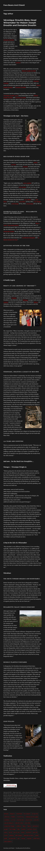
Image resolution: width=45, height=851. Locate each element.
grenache (35, 826)
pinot (23, 798)
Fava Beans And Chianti (14, 5)
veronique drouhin (32, 800)
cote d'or (36, 820)
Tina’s (37, 223)
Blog (14, 792)
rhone (6, 835)
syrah (5, 838)
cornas (13, 820)
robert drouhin (17, 800)
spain (36, 835)
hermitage (12, 829)
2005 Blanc (22, 201)
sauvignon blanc (29, 835)
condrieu (6, 820)
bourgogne (27, 813)
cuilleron (18, 826)
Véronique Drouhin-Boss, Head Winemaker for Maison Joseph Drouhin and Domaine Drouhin (19, 22)
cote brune (28, 820)
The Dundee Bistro (13, 225)
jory (13, 796)
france (29, 826)
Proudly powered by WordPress (23, 848)
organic (19, 798)
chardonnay (31, 793)
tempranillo (12, 838)
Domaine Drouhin (8, 40)
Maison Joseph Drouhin (29, 71)
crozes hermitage (9, 826)
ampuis (6, 813)
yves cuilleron (8, 841)
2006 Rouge (14, 203)
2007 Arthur (22, 187)
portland (30, 798)
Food (17, 792)
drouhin (25, 795)
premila (35, 832)
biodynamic (33, 792)
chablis (26, 793)
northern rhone (31, 829)
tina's (22, 800)
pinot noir (16, 832)
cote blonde (20, 820)
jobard (9, 796)
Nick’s (5, 225)
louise (4, 798)
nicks (16, 798)
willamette (6, 801)
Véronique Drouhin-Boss (10, 95)
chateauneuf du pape (31, 816)
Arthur (35, 162)
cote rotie (27, 823)
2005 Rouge (29, 203)
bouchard (19, 813)
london (23, 829)
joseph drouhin (17, 796)
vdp (18, 838)
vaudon (26, 800)
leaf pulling (37, 796)
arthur (23, 792)
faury (24, 826)
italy (18, 829)
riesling (11, 835)
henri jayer (30, 795)
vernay (23, 838)
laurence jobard (25, 796)
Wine (19, 792)
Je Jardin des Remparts (28, 237)
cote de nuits (11, 795)
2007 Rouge (37, 201)
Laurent (5, 302)
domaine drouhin (18, 795)
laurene (32, 796)
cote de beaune (8, 823)
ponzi (26, 798)
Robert (36, 302)
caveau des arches (19, 793)
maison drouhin (10, 798)
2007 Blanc (27, 199)
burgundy (12, 793)
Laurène (18, 62)
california (6, 816)
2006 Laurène (27, 183)
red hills (11, 800)
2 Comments (13, 801)
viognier (29, 838)
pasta (5, 832)
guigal (6, 829)
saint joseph (18, 835)
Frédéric (14, 298)
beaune (28, 792)
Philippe (25, 300)
